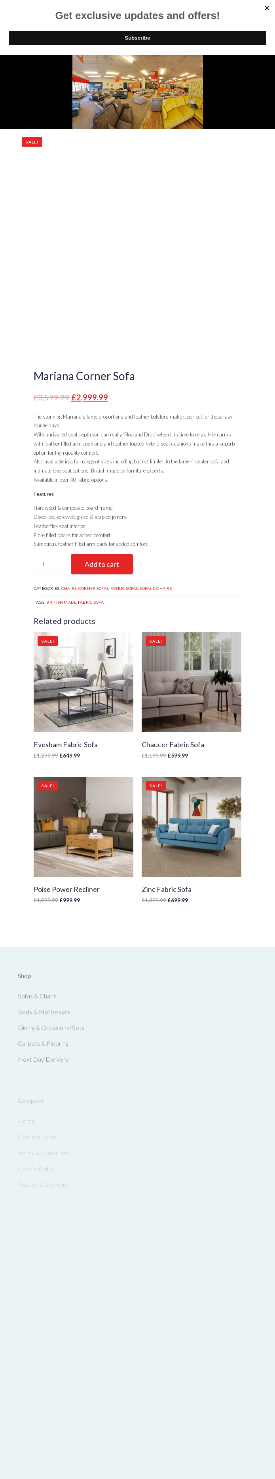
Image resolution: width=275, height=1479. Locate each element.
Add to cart (102, 564)
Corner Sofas (93, 588)
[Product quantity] (51, 564)
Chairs (69, 588)
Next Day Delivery (43, 1062)
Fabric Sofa (91, 602)
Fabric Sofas (124, 588)
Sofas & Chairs (156, 588)
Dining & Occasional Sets (51, 1030)
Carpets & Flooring (43, 1046)
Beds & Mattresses (44, 1014)
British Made (61, 602)
